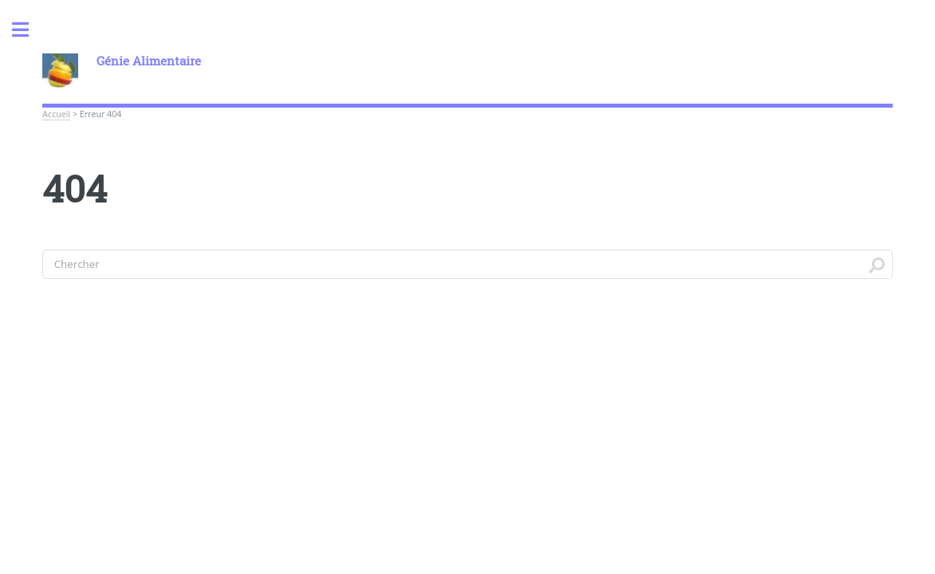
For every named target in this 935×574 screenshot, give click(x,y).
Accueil (56, 114)
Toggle (28, 30)
